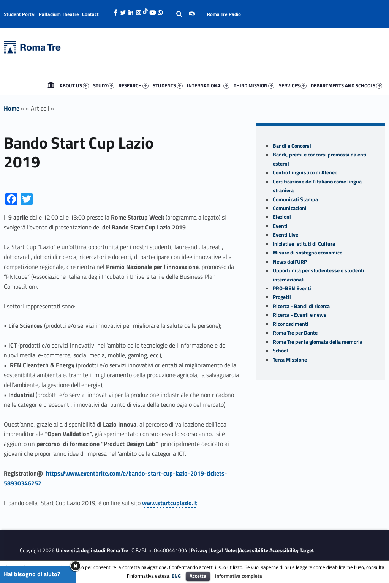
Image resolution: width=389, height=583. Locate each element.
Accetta (198, 576)
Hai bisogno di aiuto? (32, 573)
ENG (176, 576)
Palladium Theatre (59, 14)
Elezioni (282, 217)
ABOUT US (74, 85)
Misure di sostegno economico (307, 252)
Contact (90, 14)
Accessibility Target (291, 550)
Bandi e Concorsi (292, 146)
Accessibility (253, 550)
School (280, 350)
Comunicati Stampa (295, 199)
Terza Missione (290, 359)
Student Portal (20, 14)
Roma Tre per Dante (295, 333)
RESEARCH (134, 85)
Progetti (282, 297)
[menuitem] (51, 85)
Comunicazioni (290, 208)
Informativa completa (238, 576)
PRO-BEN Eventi (292, 288)
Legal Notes (224, 550)
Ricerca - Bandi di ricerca (301, 306)
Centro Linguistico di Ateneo (305, 172)
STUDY (103, 85)
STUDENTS (168, 85)
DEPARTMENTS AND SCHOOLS (346, 85)
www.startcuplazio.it (169, 502)
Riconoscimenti (290, 324)
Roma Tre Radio (224, 14)
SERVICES (293, 85)
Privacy (199, 550)
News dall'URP (290, 262)
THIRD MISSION (254, 85)
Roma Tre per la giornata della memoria (317, 342)
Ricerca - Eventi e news (299, 315)
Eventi (280, 226)
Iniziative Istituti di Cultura (304, 244)
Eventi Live (285, 235)
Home (51, 85)
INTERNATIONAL (208, 85)
